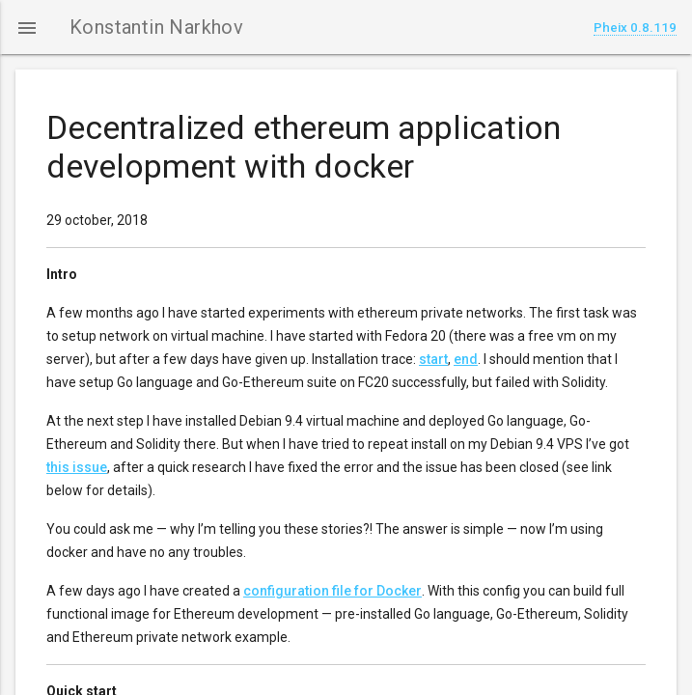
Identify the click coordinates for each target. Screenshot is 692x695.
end (466, 359)
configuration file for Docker (332, 590)
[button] (27, 27)
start (433, 359)
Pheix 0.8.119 (635, 27)
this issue (76, 467)
